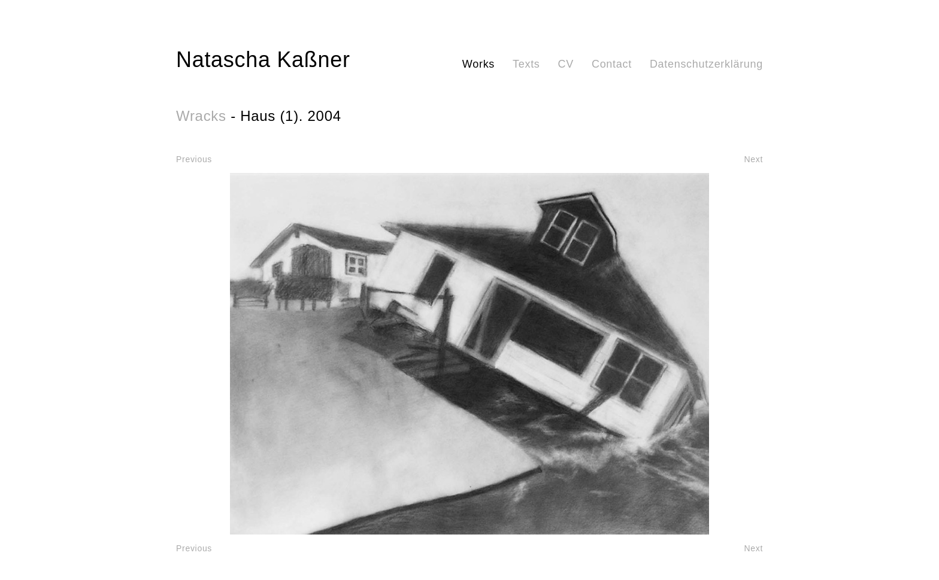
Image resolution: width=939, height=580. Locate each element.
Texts (526, 64)
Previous (194, 159)
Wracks (201, 116)
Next (753, 159)
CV (566, 64)
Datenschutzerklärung (706, 64)
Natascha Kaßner (263, 59)
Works (478, 64)
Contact (612, 64)
